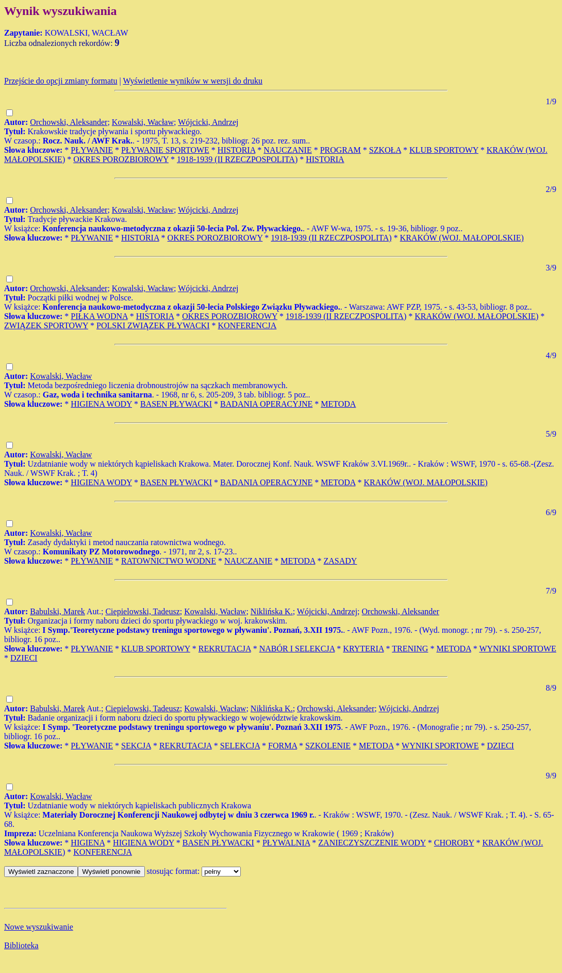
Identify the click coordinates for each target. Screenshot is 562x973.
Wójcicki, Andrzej (208, 122)
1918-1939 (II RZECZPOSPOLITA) (237, 159)
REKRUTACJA (225, 648)
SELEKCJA (240, 745)
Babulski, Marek (57, 611)
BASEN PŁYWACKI (176, 404)
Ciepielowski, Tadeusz (142, 611)
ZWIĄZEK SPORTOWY (46, 325)
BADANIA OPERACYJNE (266, 404)
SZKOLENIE (328, 745)
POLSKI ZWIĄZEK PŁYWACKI (153, 325)
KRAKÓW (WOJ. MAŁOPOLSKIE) (462, 237)
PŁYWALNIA (286, 842)
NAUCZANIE (287, 150)
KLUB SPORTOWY (443, 150)
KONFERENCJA (247, 325)
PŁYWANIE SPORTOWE (165, 150)
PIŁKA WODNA (99, 316)
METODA (338, 404)
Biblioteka (21, 945)
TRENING (410, 648)
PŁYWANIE (92, 150)
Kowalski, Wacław (143, 122)
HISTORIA (237, 150)
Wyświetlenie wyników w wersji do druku (192, 80)
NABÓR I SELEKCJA (297, 648)
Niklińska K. (272, 611)
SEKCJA (136, 745)
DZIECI (23, 657)
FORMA (282, 745)
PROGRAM (340, 150)
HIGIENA (88, 842)
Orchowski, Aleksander (68, 122)
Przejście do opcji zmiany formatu (60, 80)
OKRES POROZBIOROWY (121, 159)
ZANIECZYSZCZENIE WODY (371, 842)
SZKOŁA (385, 150)
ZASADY (340, 560)
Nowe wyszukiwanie (38, 926)
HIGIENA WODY (101, 404)
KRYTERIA (363, 648)
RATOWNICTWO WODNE (168, 560)
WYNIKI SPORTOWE (517, 648)
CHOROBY (454, 842)
